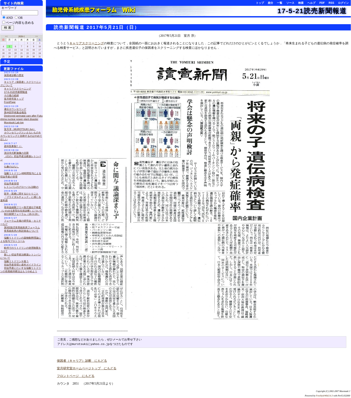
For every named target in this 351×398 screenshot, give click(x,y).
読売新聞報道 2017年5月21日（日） (96, 27)
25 (3, 56)
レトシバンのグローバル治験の (21, 187)
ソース (290, 2)
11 (3, 50)
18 (3, 53)
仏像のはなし (11, 166)
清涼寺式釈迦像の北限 (16, 153)
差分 (270, 2)
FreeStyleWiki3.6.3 (324, 395)
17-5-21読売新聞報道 (312, 11)
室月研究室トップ (14, 98)
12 (9, 50)
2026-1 (21, 36)
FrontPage (9, 102)
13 (15, 50)
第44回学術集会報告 (15, 112)
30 (33, 56)
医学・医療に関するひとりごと (21, 193)
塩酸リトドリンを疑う (16, 261)
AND (9, 17)
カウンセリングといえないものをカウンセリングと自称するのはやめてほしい (21, 136)
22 (27, 53)
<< (6, 36)
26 (9, 56)
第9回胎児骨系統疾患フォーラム (22, 227)
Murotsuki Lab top (14, 122)
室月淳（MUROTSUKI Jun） (20, 129)
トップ (260, 2)
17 (40, 50)
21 (21, 53)
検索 (301, 2)
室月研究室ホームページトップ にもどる (86, 368)
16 (33, 50)
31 (40, 56)
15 (27, 50)
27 (15, 56)
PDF (322, 2)
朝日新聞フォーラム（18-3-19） (22, 214)
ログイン (343, 2)
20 (15, 53)
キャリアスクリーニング (86, 43)
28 (21, 56)
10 (40, 46)
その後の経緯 (11, 95)
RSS (331, 2)
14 (21, 50)
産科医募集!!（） (13, 146)
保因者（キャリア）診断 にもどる (82, 360)
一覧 (279, 2)
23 (33, 53)
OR (20, 17)
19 (9, 53)
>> (36, 36)
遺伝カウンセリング (15, 109)
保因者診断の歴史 (14, 75)
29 (27, 56)
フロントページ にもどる (75, 376)
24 (40, 53)
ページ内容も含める (20, 22)
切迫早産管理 (11, 183)
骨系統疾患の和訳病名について (21, 230)
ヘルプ (311, 2)
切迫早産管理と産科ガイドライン (22, 264)
